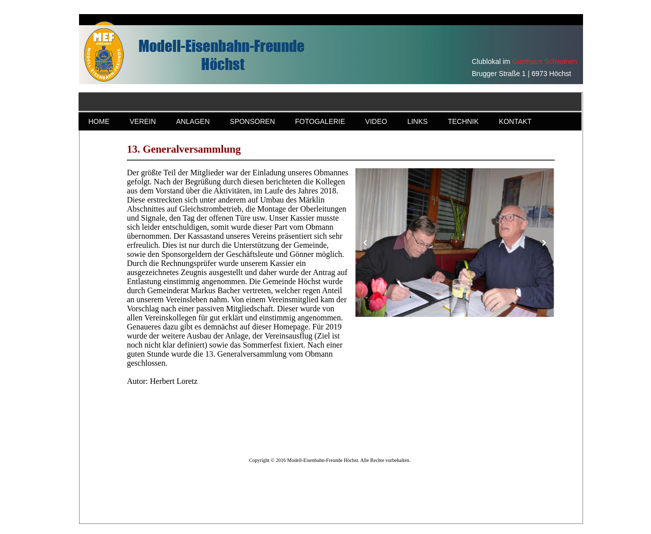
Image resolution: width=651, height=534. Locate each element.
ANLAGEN (193, 121)
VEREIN (143, 121)
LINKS (417, 121)
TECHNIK (463, 121)
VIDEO (376, 121)
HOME (99, 121)
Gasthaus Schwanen (544, 61)
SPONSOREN (252, 121)
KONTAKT (515, 121)
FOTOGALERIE (320, 121)
